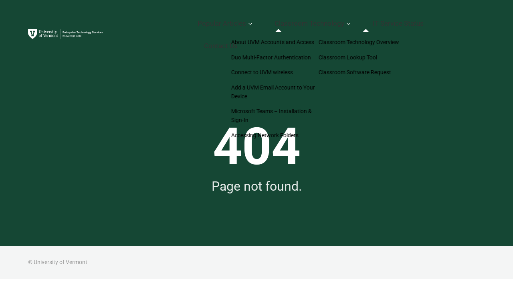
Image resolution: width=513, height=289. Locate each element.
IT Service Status (416, 18)
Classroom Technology (344, 18)
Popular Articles (272, 18)
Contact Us (467, 18)
